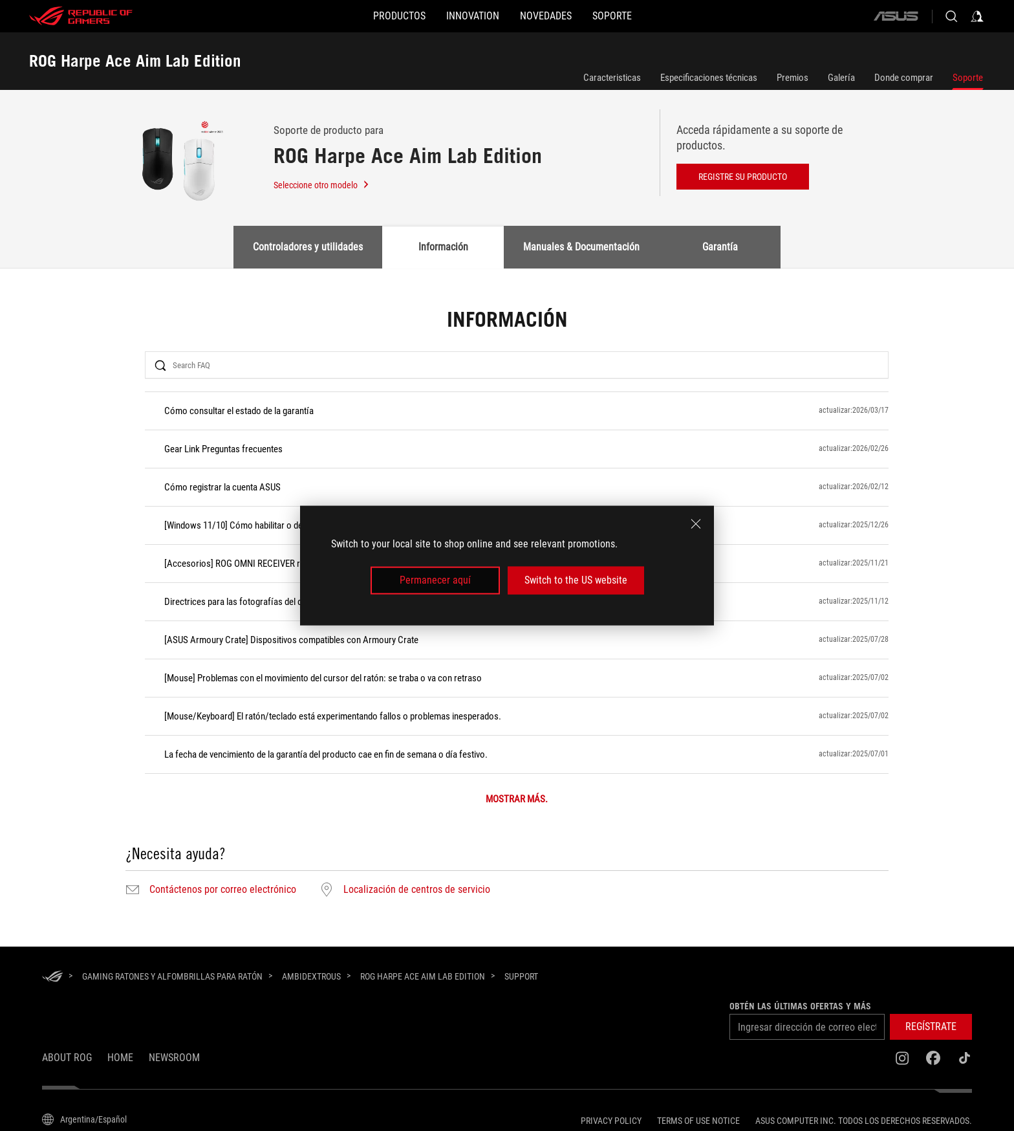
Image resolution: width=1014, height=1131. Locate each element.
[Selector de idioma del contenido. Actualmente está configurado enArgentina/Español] (84, 1119)
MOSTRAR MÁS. (517, 799)
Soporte (968, 77)
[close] (696, 524)
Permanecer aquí (435, 580)
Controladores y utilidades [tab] (308, 247)
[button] (368, 16)
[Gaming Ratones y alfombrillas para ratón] (172, 976)
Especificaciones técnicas (708, 77)
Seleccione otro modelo (322, 185)
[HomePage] (52, 977)
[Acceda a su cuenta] (977, 16)
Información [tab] (443, 247)
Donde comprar (903, 77)
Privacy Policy (611, 1120)
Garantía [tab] (720, 247)
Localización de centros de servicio (416, 889)
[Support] (521, 977)
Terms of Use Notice (698, 1120)
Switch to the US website (575, 580)
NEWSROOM (174, 1057)
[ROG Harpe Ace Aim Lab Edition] (422, 976)
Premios (792, 77)
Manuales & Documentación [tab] (581, 247)
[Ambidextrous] (311, 976)
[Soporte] (643, 16)
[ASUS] (896, 16)
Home (120, 1057)
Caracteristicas (612, 77)
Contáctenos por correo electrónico (222, 889)
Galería (841, 77)
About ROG (67, 1057)
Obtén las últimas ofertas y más (800, 1006)
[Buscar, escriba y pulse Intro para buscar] (951, 16)
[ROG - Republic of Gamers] (81, 16)
